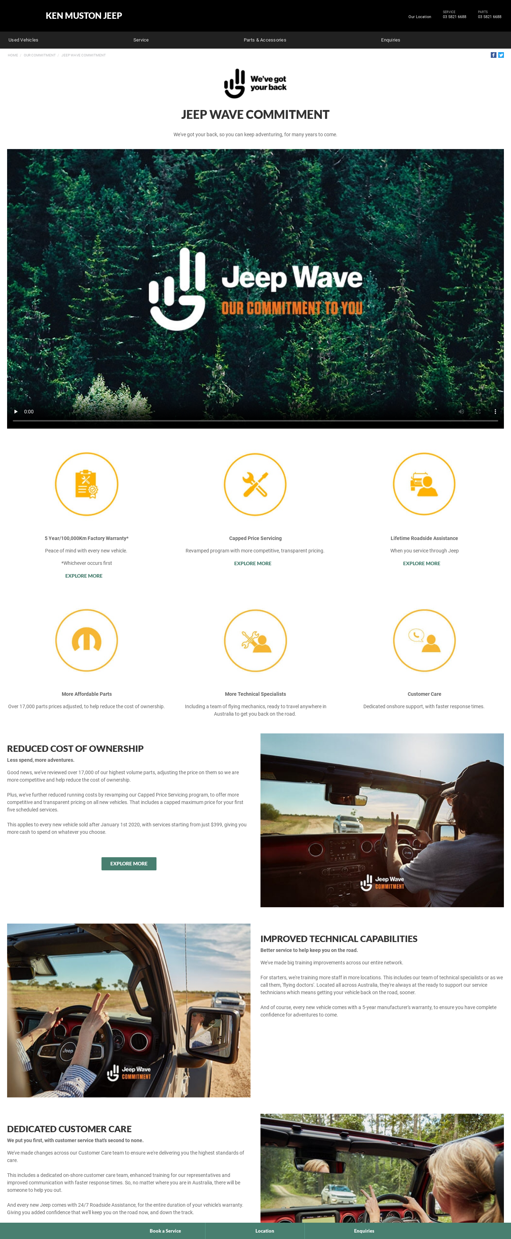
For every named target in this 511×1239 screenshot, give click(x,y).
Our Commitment (40, 55)
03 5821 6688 (453, 17)
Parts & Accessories (265, 40)
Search (498, 39)
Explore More (84, 576)
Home (13, 55)
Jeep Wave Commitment (83, 55)
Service (141, 40)
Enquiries (390, 40)
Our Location (419, 17)
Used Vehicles (23, 40)
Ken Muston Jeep (84, 16)
